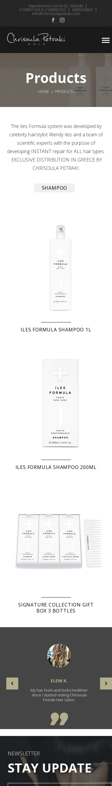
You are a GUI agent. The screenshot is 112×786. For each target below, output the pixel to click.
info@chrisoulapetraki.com (56, 13)
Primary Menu (106, 40)
